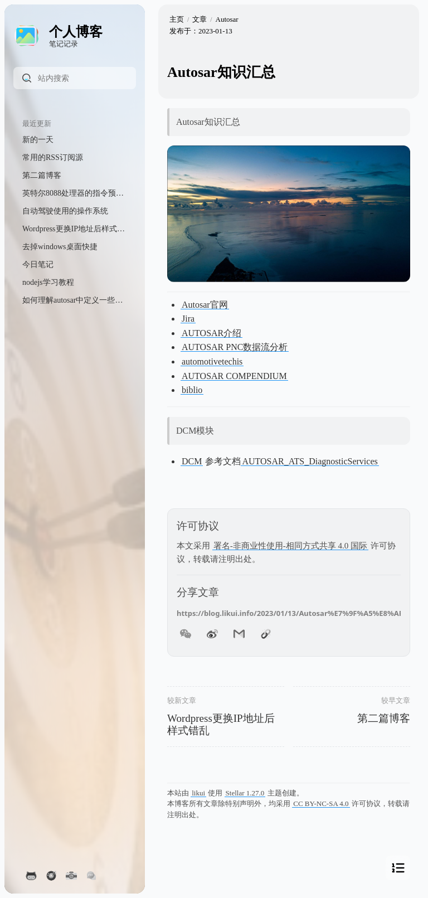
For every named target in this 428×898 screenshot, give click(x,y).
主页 (176, 19)
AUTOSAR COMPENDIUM (234, 376)
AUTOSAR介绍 (211, 333)
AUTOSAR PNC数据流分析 (235, 347)
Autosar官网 (205, 304)
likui (198, 793)
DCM (192, 461)
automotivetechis (212, 361)
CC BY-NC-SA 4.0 (320, 803)
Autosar (227, 19)
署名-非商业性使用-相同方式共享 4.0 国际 (290, 545)
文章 (199, 19)
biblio (192, 390)
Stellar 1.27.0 (245, 793)
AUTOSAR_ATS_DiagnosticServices (309, 461)
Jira (188, 318)
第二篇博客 (383, 718)
